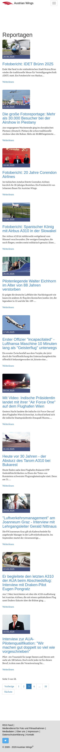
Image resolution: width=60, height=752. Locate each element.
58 (45, 686)
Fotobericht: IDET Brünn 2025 (27, 64)
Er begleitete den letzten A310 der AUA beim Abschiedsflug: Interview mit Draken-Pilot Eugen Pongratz (28, 582)
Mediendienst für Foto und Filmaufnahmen (23, 728)
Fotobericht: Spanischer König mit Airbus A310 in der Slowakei (29, 229)
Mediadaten (8, 731)
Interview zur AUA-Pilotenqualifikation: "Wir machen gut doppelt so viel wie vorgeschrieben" (28, 645)
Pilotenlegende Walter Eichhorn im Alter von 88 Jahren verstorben (29, 285)
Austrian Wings (17, 3)
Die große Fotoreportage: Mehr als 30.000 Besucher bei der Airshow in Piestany (28, 118)
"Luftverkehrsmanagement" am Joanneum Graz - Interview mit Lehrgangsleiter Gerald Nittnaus (29, 522)
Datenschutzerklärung (13, 734)
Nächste (8, 691)
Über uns (20, 731)
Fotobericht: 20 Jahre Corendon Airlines (29, 174)
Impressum (33, 731)
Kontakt (30, 734)
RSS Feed (7, 725)
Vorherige (9, 686)
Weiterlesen (8, 81)
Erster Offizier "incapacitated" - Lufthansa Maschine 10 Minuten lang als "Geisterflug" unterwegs (29, 343)
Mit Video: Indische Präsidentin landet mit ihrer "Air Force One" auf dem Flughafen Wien (29, 402)
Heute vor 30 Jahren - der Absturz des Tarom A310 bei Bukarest (26, 460)
